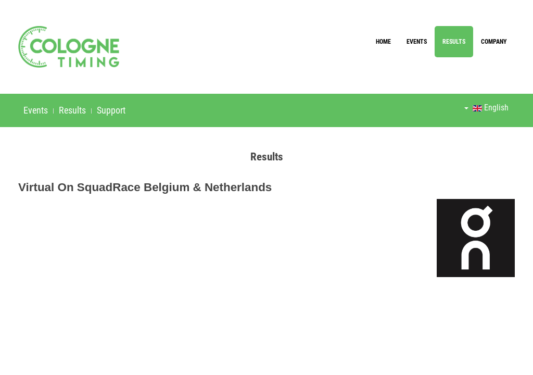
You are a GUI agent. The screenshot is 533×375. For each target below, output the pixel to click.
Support (111, 110)
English (486, 108)
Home (383, 41)
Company (494, 41)
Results (453, 41)
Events (417, 41)
